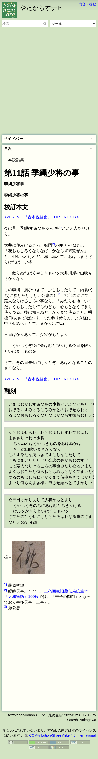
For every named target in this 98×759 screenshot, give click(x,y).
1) (60, 227)
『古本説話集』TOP (42, 217)
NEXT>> (71, 217)
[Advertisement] (49, 81)
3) (58, 294)
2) (53, 244)
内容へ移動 (87, 4)
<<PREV (12, 217)
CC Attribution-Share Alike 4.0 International (62, 735)
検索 (45, 23)
